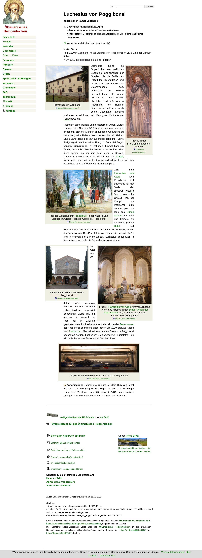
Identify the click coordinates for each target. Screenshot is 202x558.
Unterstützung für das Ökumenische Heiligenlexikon (79, 424)
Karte (15, 55)
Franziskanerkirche (137, 143)
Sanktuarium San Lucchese (65, 292)
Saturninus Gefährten (58, 485)
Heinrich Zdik (54, 478)
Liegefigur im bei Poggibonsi (99, 377)
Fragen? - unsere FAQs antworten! (67, 457)
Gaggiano (83, 52)
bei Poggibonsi (66, 295)
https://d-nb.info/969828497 (59, 533)
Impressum (56, 469)
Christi (119, 156)
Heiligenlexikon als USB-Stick (70, 417)
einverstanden (107, 555)
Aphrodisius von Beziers (60, 482)
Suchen (149, 6)
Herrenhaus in (67, 106)
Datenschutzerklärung (73, 469)
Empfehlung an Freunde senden (65, 443)
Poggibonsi (84, 59)
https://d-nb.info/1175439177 (133, 530)
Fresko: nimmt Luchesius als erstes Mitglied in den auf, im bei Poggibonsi (124, 313)
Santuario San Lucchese (97, 375)
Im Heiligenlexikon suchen (63, 463)
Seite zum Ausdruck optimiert (68, 435)
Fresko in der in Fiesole (138, 146)
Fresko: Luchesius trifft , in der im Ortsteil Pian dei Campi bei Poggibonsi (79, 218)
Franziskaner (127, 324)
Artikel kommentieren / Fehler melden (68, 450)
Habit (117, 226)
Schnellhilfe (9, 37)
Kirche (111, 324)
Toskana (68, 118)
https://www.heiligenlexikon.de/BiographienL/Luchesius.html (73, 524)
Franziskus (81, 215)
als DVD (104, 417)
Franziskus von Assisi (119, 307)
